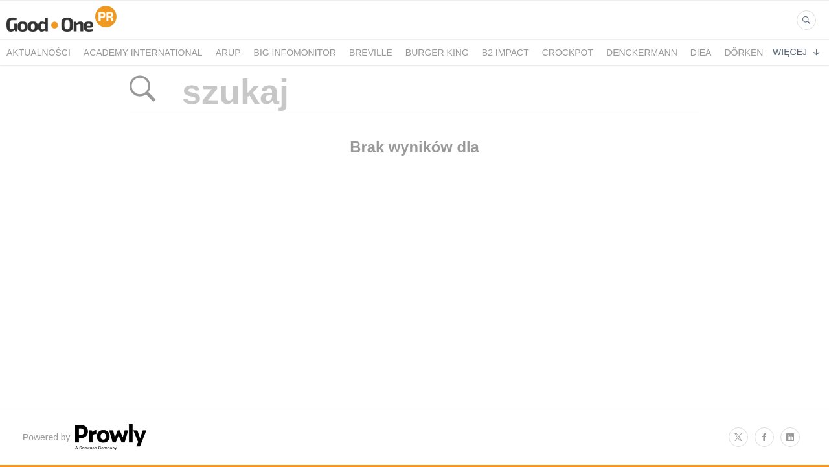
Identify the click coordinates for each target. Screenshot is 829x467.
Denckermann (641, 52)
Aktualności (38, 52)
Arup (228, 52)
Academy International (143, 52)
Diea (701, 52)
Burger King (437, 52)
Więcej (796, 52)
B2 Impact (505, 52)
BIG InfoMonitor (295, 52)
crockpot (567, 52)
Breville (370, 52)
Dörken (743, 52)
